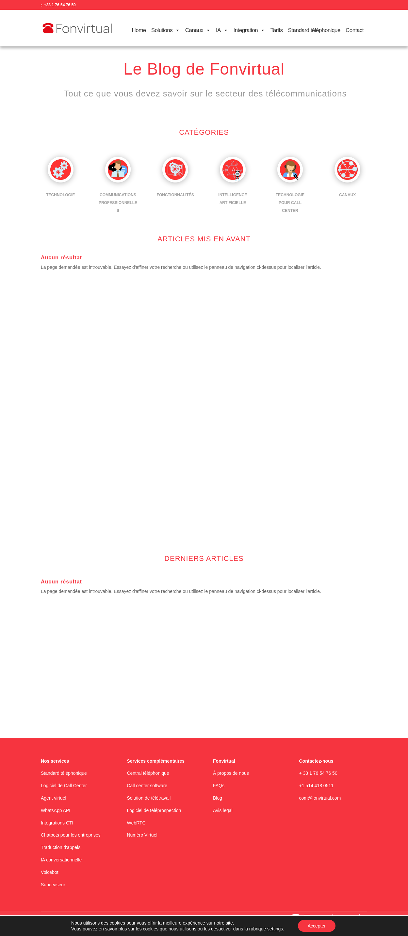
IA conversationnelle (61, 859)
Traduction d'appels (60, 847)
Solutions (165, 30)
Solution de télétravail (149, 798)
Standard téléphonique (314, 30)
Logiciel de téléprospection (154, 810)
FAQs (218, 785)
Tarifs (276, 30)
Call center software (147, 785)
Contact (355, 30)
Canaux (198, 30)
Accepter (317, 925)
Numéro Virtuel (142, 835)
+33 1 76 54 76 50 (60, 5)
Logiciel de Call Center (64, 785)
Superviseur (53, 884)
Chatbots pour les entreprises (71, 835)
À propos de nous (231, 773)
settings (275, 928)
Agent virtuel (53, 798)
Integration (249, 30)
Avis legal (223, 810)
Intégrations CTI (57, 822)
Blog (217, 798)
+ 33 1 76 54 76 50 (318, 773)
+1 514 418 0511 (316, 785)
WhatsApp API (55, 810)
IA (222, 30)
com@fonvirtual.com (320, 798)
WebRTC (136, 822)
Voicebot (49, 872)
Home (139, 30)
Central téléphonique (148, 773)
